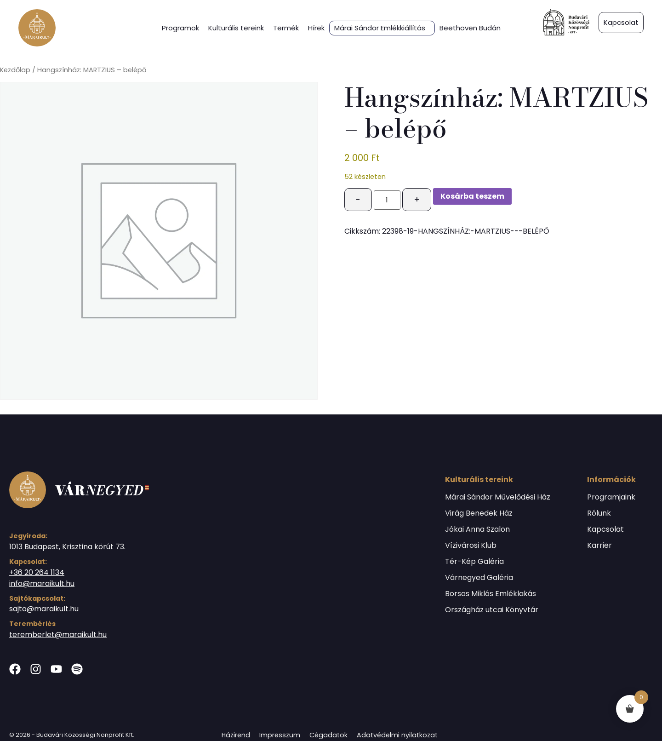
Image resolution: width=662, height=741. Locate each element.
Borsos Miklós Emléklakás (490, 593)
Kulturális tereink (236, 28)
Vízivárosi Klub (470, 545)
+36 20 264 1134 (36, 572)
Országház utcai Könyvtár (491, 610)
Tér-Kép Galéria (474, 561)
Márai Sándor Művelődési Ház (497, 497)
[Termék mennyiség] (387, 200)
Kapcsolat (605, 529)
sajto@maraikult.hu (44, 608)
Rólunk (599, 513)
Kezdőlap (15, 70)
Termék (286, 28)
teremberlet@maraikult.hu (58, 634)
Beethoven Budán (470, 28)
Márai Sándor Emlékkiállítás (379, 28)
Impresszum (279, 735)
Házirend (236, 735)
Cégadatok (328, 735)
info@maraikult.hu (41, 583)
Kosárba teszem (472, 196)
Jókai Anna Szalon (477, 529)
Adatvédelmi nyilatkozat (397, 735)
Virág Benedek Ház (479, 513)
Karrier (599, 545)
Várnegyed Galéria (479, 577)
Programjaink (611, 497)
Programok (180, 28)
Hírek (316, 28)
